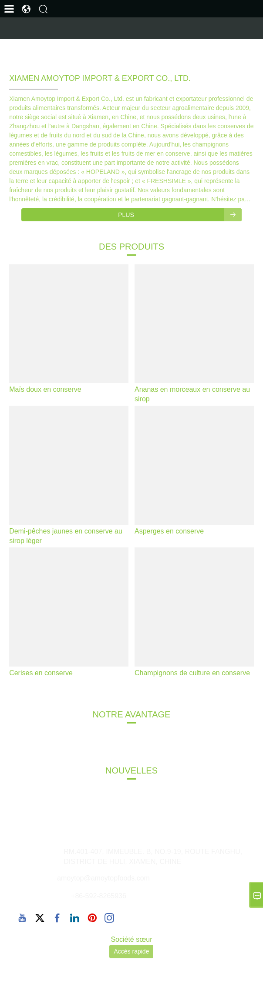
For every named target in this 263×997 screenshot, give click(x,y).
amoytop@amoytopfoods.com (103, 878)
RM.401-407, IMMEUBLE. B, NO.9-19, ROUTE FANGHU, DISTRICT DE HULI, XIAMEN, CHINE (153, 856)
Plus (180, 214)
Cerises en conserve (41, 673)
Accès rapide (131, 951)
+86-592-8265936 (98, 896)
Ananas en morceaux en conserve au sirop (192, 394)
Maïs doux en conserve (45, 389)
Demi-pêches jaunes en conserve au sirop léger (65, 535)
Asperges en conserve (169, 531)
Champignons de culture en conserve (192, 673)
